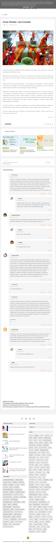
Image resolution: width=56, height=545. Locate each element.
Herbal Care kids (32, 476)
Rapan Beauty (32, 513)
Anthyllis (31, 442)
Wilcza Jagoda (32, 526)
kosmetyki (11, 491)
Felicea (48, 466)
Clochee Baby (37, 454)
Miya (40, 494)
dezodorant (21, 481)
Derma (47, 457)
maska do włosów (7, 506)
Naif (48, 501)
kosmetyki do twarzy (18, 494)
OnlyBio (39, 506)
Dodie (46, 459)
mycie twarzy (6, 508)
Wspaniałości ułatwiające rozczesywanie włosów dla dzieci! (18, 448)
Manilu (38, 489)
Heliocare (31, 474)
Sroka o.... (19, 541)
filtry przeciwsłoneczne (8, 489)
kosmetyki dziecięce (7, 496)
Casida (43, 452)
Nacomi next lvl (42, 501)
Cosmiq (43, 454)
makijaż (9, 503)
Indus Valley (45, 479)
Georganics (31, 471)
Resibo (38, 513)
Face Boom (36, 466)
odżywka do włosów (7, 513)
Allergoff (40, 437)
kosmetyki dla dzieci (20, 491)
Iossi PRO (31, 481)
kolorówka (5, 491)
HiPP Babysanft (32, 479)
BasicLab (31, 449)
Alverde (35, 439)
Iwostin (36, 481)
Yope (38, 526)
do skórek (17, 484)
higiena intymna (18, 489)
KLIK (52, 117)
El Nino (40, 464)
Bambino (31, 447)
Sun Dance (49, 516)
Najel (30, 503)
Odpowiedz (43, 193)
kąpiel (4, 503)
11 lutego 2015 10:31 (20, 200)
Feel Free (43, 466)
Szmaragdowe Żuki (44, 518)
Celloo (48, 452)
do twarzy (5, 486)
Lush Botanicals (47, 486)
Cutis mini (49, 454)
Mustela (37, 498)
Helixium (37, 474)
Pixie (42, 508)
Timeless (31, 521)
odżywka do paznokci (8, 511)
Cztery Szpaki (32, 457)
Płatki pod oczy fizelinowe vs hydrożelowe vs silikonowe (10, 150)
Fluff (30, 469)
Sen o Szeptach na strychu (15, 461)
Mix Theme (36, 541)
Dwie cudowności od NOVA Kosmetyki (17, 426)
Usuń (50, 193)
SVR (48, 513)
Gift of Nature (39, 471)
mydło (12, 508)
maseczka (15, 503)
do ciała (5, 484)
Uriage (30, 523)
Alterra (30, 439)
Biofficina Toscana (44, 449)
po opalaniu (6, 518)
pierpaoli (44, 531)
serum (12, 521)
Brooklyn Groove (32, 452)
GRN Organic (46, 469)
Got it (32, 7)
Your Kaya (43, 526)
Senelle (30, 516)
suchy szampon (18, 521)
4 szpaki (31, 434)
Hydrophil (40, 479)
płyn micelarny (13, 518)
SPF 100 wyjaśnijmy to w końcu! (45, 150)
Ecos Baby (31, 464)
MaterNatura (31, 491)
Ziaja (30, 528)
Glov (44, 471)
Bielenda (37, 449)
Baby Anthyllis (32, 444)
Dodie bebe (31, 461)
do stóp (22, 484)
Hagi (48, 471)
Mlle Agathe (45, 494)
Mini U (44, 491)
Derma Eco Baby (39, 459)
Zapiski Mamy (15, 329)
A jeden (41, 434)
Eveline (30, 466)
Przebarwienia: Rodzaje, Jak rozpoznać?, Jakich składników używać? (27, 151)
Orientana (45, 506)
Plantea (46, 508)
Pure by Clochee (42, 511)
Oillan (34, 506)
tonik (10, 523)
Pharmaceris (32, 508)
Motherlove (31, 498)
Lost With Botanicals (33, 486)
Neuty (30, 506)
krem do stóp (6, 498)
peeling (13, 516)
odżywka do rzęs (18, 511)
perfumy (18, 516)
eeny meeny (31, 531)
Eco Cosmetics (44, 461)
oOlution (38, 531)
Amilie (40, 439)
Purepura (49, 511)
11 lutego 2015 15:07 (14, 286)
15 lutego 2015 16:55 (14, 364)
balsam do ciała (19, 479)
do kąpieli (11, 484)
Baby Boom (39, 444)
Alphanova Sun (47, 437)
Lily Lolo (42, 484)
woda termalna (16, 523)
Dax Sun (42, 457)
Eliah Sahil (46, 464)
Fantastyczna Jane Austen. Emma (16, 433)
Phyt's (37, 508)
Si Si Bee (44, 516)
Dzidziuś (38, 461)
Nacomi (42, 498)
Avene (40, 442)
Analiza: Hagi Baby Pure (14, 440)
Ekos (37, 464)
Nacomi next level (33, 501)
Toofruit (36, 521)
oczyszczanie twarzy (19, 508)
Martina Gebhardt (44, 489)
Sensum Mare (37, 516)
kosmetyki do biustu (7, 494)
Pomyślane (8, 124)
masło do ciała (16, 506)
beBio (45, 528)
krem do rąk (23, 496)
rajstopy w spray (22, 518)
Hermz (39, 476)
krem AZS (16, 496)
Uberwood (42, 521)
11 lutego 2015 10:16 (14, 217)
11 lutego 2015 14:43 (14, 257)
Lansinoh (37, 484)
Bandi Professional (43, 447)
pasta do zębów (6, 516)
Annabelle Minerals (47, 439)
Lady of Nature (43, 481)
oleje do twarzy (17, 513)
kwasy (23, 501)
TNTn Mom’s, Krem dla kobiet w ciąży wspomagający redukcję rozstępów (17, 469)
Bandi (36, 447)
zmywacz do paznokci (8, 526)
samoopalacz (6, 521)
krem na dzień (14, 498)
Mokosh (31, 496)
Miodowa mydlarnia (33, 494)
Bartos (50, 447)
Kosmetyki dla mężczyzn (8, 479)
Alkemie (35, 437)
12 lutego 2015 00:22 (14, 331)
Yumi (48, 526)
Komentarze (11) (13, 24)
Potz (36, 511)
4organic (36, 434)
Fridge (40, 469)
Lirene (47, 484)
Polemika (31, 511)
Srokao (20, 198)
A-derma (47, 434)
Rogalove (44, 513)
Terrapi (50, 518)
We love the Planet (38, 523)
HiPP (44, 476)
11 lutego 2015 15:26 (14, 298)
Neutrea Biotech (44, 503)
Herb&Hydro (43, 474)
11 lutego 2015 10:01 (14, 176)
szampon (5, 523)
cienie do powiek (7, 481)
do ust (11, 486)
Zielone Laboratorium (37, 528)
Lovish (41, 486)
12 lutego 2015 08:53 (20, 351)
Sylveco (36, 518)
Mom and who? (37, 496)
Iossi (51, 479)
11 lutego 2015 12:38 (20, 244)
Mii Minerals (38, 491)
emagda (20, 242)
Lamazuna (31, 484)
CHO (39, 452)
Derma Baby (31, 459)
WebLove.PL (50, 541)
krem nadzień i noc (7, 501)
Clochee (31, 454)
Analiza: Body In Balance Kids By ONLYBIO (16, 455)
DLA (38, 457)
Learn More (26, 7)
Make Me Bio (32, 489)
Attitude (36, 442)
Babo (51, 442)
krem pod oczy (17, 501)
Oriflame (50, 506)
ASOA (30, 437)
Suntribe (31, 518)
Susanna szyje (15, 255)
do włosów (16, 486)
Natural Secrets (36, 503)
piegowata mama (16, 215)
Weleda (45, 523)
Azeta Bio (46, 442)
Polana (50, 508)
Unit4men (48, 521)
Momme (44, 496)
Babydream (46, 444)
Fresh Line (35, 469)
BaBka (13, 362)
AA (51, 434)
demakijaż (15, 481)
